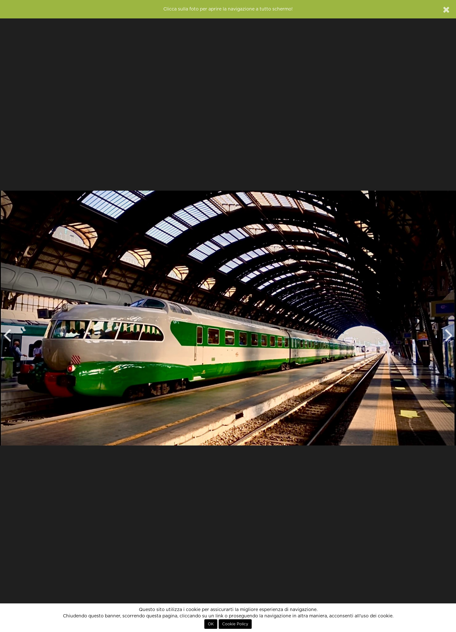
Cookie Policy (235, 624)
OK (211, 624)
